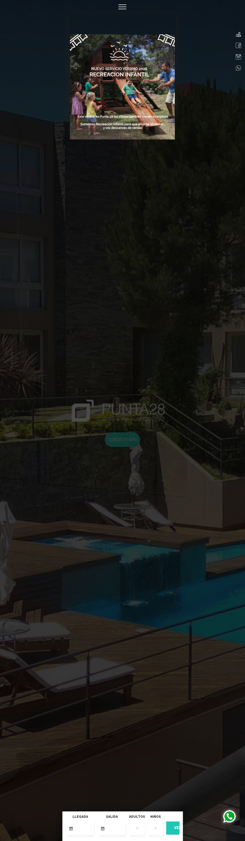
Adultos (137, 817)
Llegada (80, 817)
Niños (155, 817)
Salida (112, 817)
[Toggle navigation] (122, 6)
